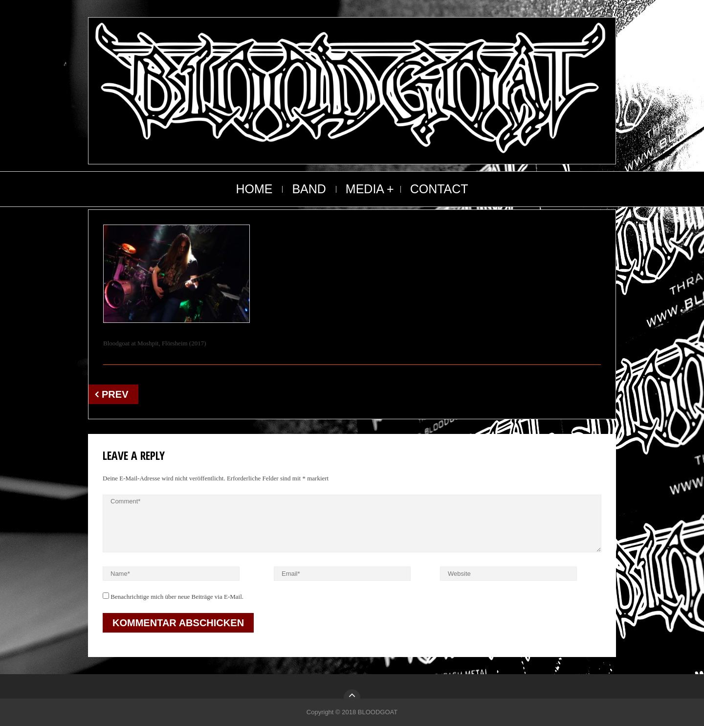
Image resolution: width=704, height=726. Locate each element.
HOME (254, 189)
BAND (309, 189)
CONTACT (439, 189)
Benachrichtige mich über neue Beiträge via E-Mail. (176, 596)
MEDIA (365, 189)
